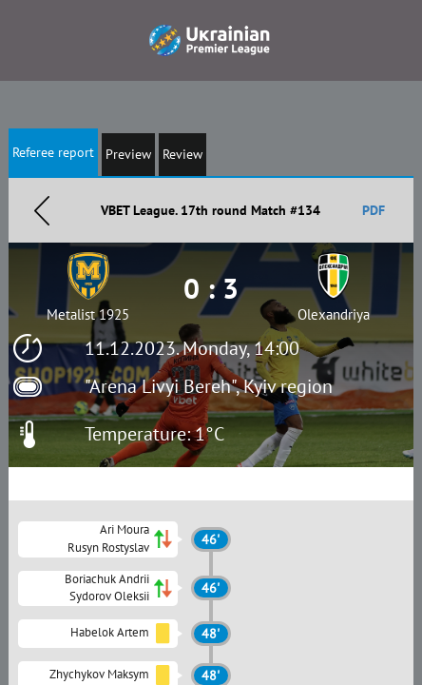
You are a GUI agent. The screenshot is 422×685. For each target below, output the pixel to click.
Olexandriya (333, 314)
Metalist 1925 (88, 314)
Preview (128, 154)
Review (182, 154)
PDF (373, 210)
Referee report (53, 152)
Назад (42, 210)
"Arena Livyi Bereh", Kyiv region (209, 386)
